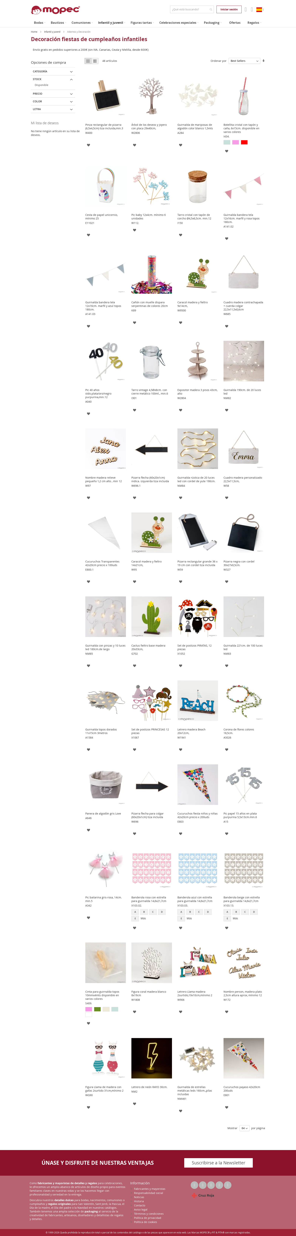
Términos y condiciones (149, 1213)
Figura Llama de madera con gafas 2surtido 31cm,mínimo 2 (104, 1088)
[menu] (148, 22)
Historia (139, 1201)
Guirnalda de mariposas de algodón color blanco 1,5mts (195, 126)
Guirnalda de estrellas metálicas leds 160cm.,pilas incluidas (194, 1090)
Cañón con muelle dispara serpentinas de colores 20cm (149, 304)
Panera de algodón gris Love (103, 813)
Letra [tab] (37, 109)
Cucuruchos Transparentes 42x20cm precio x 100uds (102, 563)
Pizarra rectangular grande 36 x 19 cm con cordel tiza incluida (197, 563)
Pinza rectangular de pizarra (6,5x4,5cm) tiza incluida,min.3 (104, 126)
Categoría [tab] (40, 71)
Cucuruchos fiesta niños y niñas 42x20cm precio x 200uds (197, 815)
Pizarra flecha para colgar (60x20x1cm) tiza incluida (147, 815)
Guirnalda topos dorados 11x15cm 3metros (101, 731)
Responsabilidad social (148, 1193)
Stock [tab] (37, 79)
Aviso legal (140, 1209)
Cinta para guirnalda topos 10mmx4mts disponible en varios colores (102, 995)
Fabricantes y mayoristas (149, 1189)
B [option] (144, 911)
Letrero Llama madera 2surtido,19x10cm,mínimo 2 (194, 993)
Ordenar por (219, 61)
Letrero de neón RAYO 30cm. (149, 1087)
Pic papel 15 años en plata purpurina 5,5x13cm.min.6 (240, 815)
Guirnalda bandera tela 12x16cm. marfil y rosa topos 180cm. (242, 218)
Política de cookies (145, 1222)
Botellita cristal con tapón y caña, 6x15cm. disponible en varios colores (241, 128)
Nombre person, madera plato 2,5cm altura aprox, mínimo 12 (243, 993)
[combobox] (192, 9)
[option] (227, 142)
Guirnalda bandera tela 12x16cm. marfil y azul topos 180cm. (103, 305)
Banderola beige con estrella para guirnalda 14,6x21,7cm (242, 899)
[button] (88, 144)
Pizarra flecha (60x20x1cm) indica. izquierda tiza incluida (150, 479)
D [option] (162, 911)
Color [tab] (37, 101)
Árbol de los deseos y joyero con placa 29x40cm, (149, 126)
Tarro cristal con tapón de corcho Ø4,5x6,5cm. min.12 (194, 216)
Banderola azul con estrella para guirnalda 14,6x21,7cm (194, 899)
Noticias (139, 1197)
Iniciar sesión (229, 9)
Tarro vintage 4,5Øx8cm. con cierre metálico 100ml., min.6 (149, 391)
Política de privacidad (147, 1218)
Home (34, 31)
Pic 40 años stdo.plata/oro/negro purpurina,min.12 (98, 393)
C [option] (153, 911)
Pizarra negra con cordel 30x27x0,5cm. (239, 563)
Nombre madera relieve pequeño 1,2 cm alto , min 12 (103, 479)
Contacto (139, 1205)
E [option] (135, 918)
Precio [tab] (37, 93)
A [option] (135, 911)
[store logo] (55, 10)
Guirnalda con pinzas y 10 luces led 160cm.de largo (105, 647)
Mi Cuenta (245, 9)
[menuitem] (39, 22)
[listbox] (244, 143)
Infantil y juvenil (52, 31)
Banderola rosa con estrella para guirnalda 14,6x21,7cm (148, 899)
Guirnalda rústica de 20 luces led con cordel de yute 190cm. (196, 479)
